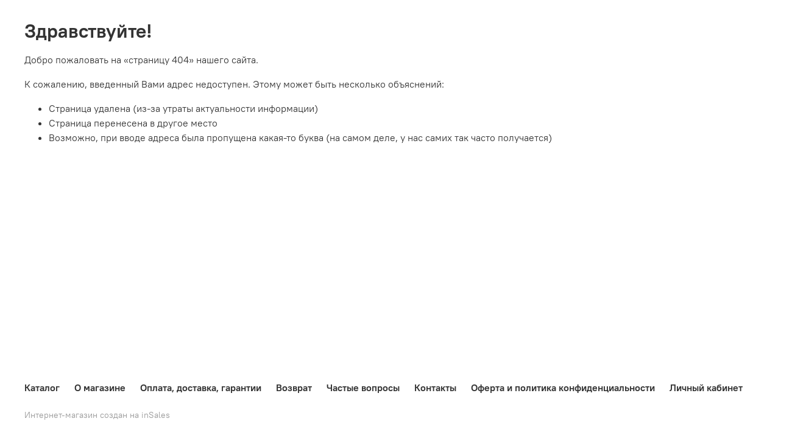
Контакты (435, 387)
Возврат (294, 387)
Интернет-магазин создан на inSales (97, 414)
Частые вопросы (363, 387)
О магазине (100, 387)
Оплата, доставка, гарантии (200, 387)
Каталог (42, 387)
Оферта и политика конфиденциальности (563, 387)
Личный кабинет (706, 387)
